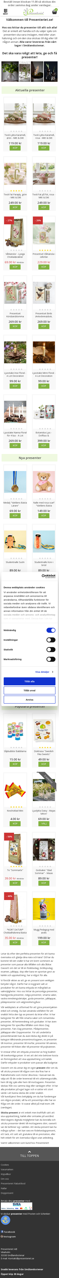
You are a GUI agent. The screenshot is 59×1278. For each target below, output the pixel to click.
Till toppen (29, 1154)
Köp (15, 147)
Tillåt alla (30, 681)
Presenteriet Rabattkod (13, 1183)
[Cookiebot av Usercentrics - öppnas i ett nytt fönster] (42, 576)
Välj (44, 823)
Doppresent (7, 1193)
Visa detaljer (42, 672)
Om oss (5, 1178)
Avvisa (29, 699)
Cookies (5, 1164)
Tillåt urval (29, 690)
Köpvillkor (6, 1174)
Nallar (4, 1188)
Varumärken (7, 1169)
